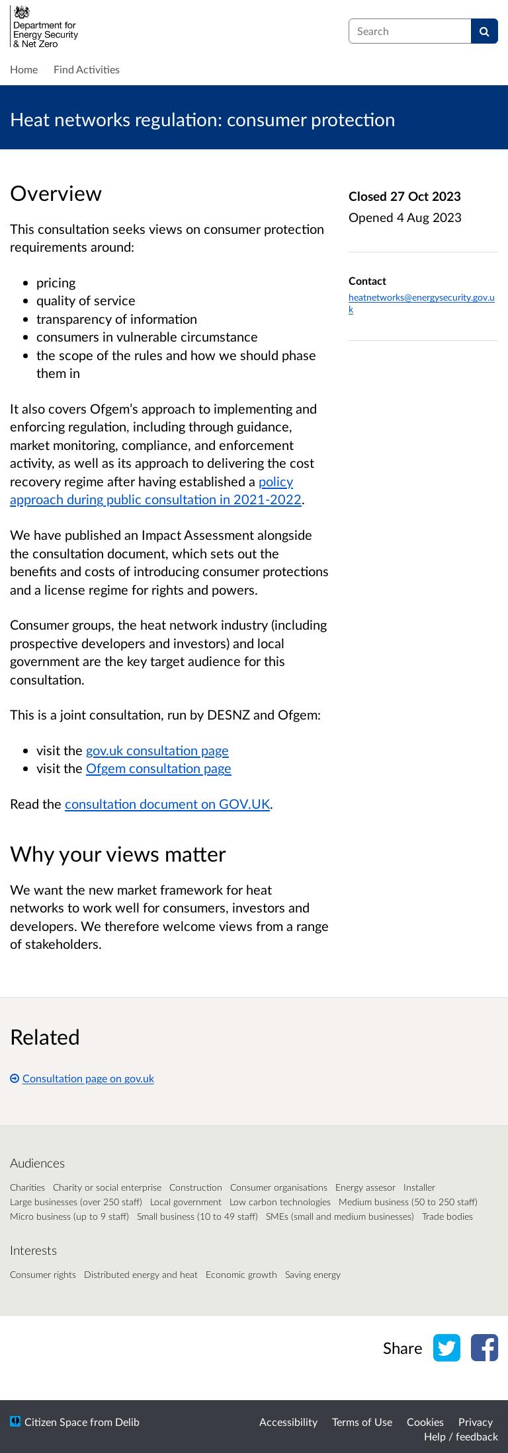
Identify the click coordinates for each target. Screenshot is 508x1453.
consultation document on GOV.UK (167, 803)
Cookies (425, 1421)
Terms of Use (362, 1421)
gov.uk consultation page (157, 750)
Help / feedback (461, 1436)
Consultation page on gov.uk (82, 1078)
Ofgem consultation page (159, 768)
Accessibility (288, 1421)
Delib (127, 1421)
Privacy (475, 1421)
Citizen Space (55, 1421)
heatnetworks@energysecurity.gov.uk (422, 303)
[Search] (484, 31)
